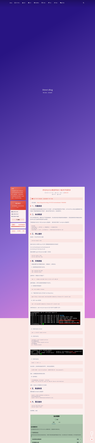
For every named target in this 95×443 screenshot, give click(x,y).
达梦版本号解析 (15, 216)
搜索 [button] (18, 220)
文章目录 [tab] (13, 230)
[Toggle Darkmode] (91, 436)
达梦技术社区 (15, 214)
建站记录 (66, 192)
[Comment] (91, 433)
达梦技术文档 (15, 211)
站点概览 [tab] (19, 230)
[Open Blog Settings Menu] (91, 439)
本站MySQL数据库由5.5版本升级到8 (57, 190)
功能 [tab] (23, 230)
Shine (11, 2)
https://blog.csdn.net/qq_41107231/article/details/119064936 (51, 202)
